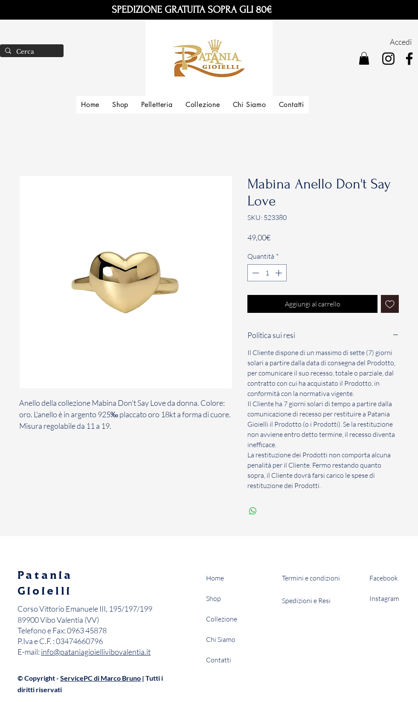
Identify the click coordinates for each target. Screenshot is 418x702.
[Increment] (279, 273)
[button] (364, 58)
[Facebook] (409, 58)
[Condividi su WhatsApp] (253, 511)
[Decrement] (255, 273)
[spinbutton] (267, 273)
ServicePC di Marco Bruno (100, 678)
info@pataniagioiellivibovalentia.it (96, 651)
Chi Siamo (220, 639)
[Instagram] (388, 58)
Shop (213, 598)
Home (215, 578)
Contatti (218, 660)
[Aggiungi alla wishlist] (390, 304)
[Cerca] (31, 52)
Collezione (221, 619)
